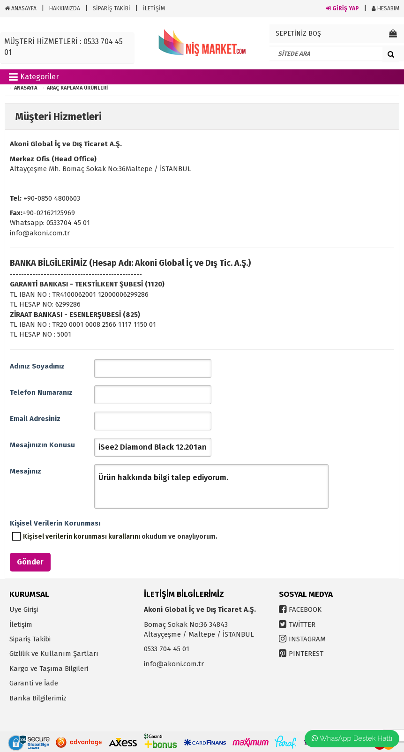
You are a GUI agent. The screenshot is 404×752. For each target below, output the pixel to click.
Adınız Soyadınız (37, 366)
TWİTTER (302, 624)
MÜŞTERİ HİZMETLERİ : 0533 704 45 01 (63, 47)
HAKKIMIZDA (64, 8)
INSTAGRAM (307, 639)
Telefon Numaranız (41, 392)
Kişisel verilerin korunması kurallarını (81, 537)
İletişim (20, 624)
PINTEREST (306, 653)
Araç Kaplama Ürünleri (77, 88)
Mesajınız (25, 471)
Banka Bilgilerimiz (38, 698)
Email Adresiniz (35, 418)
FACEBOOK (305, 609)
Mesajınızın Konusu (42, 445)
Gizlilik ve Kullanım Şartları (53, 653)
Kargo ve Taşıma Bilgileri (48, 668)
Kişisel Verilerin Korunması (52, 523)
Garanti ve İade (33, 683)
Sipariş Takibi (30, 639)
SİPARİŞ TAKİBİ (111, 8)
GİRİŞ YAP (342, 8)
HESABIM (385, 8)
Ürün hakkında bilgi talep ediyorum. (211, 486)
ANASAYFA (21, 8)
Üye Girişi (23, 609)
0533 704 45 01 (166, 649)
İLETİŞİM (154, 8)
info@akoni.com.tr (174, 664)
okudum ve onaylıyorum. (120, 537)
